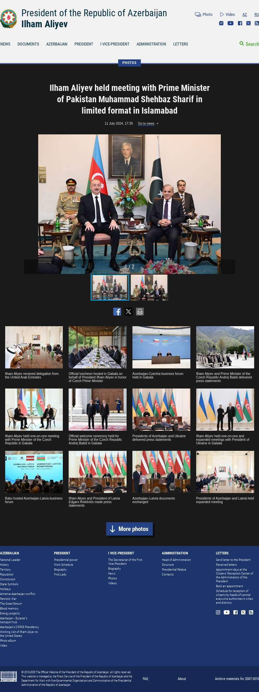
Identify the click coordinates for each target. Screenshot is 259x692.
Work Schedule (63, 564)
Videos (112, 583)
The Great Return (11, 603)
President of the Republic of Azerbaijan (94, 13)
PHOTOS (129, 63)
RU (256, 14)
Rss (257, 23)
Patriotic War (8, 598)
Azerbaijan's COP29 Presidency (19, 627)
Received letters (226, 564)
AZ (244, 14)
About (182, 679)
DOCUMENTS (28, 44)
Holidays (5, 589)
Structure (168, 564)
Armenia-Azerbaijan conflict (17, 594)
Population (7, 574)
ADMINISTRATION (151, 44)
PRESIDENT (83, 44)
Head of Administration (176, 560)
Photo (208, 14)
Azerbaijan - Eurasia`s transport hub (13, 620)
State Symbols (9, 584)
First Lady (60, 574)
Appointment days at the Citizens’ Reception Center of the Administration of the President (234, 575)
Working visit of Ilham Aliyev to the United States (19, 633)
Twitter (248, 23)
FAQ (145, 679)
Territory (5, 569)
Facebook (240, 23)
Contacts (168, 574)
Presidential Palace (174, 569)
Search (252, 44)
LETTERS (180, 44)
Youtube (231, 23)
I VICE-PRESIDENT (115, 44)
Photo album (8, 640)
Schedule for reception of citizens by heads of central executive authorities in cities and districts (234, 596)
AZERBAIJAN (56, 44)
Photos (112, 578)
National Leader (10, 560)
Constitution (8, 579)
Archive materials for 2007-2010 (237, 679)
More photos (133, 529)
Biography (60, 569)
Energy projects (10, 613)
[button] (229, 204)
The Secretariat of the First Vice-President (125, 561)
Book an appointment (229, 586)
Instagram (221, 23)
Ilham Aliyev (44, 24)
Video (230, 14)
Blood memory (9, 608)
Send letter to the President (233, 560)
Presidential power (66, 560)
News (111, 573)
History (4, 564)
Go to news (146, 123)
